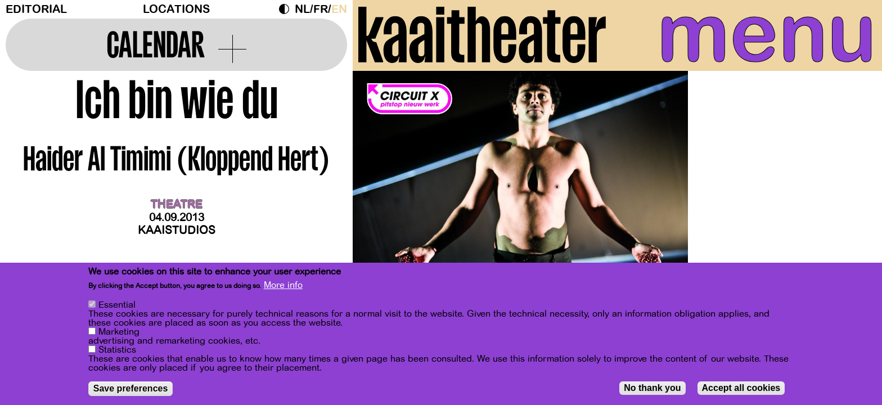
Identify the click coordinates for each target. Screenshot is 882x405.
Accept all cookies (741, 389)
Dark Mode (287, 9)
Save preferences (130, 389)
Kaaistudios (176, 230)
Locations (176, 9)
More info (283, 286)
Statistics (117, 351)
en (339, 9)
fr (320, 9)
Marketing (119, 333)
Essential (117, 306)
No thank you (652, 389)
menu (766, 34)
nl (302, 9)
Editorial (36, 9)
